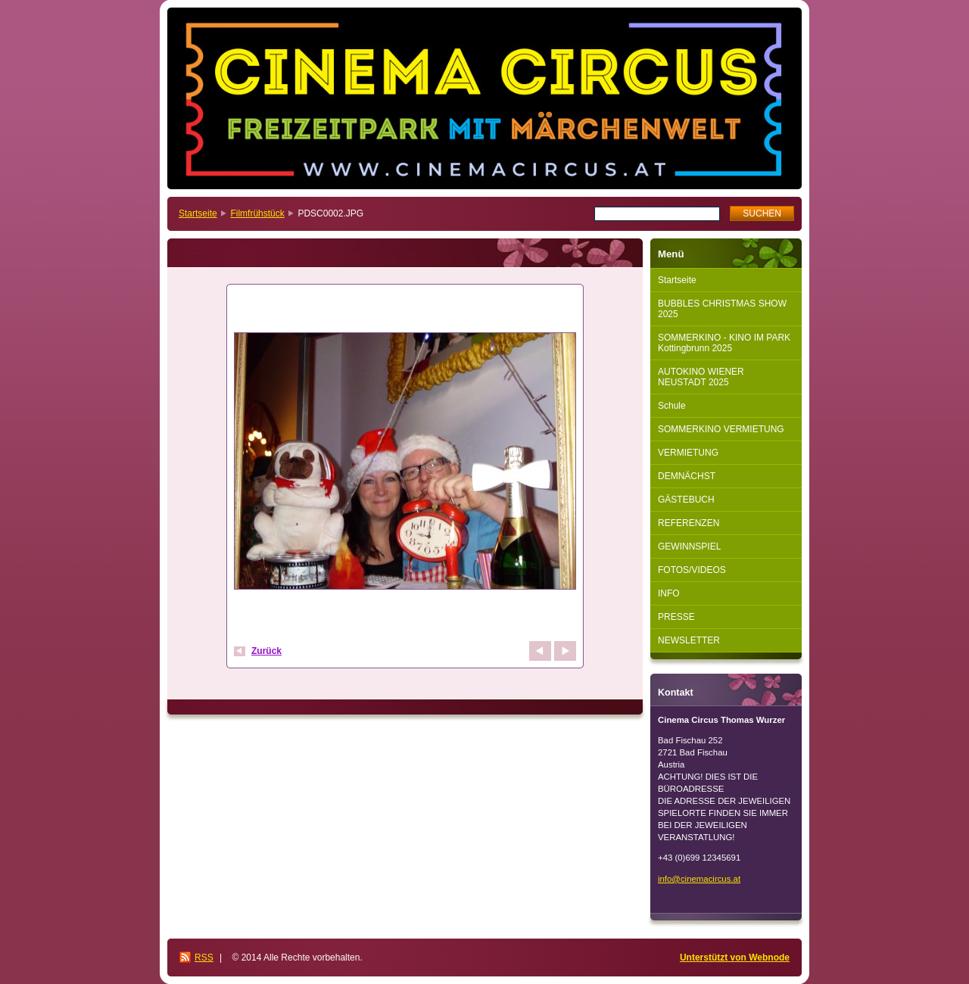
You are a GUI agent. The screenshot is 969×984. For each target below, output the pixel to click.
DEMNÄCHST (686, 476)
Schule (672, 405)
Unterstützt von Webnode (735, 957)
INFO (669, 593)
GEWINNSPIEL (689, 546)
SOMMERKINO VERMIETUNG (721, 429)
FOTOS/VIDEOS (692, 570)
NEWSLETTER (689, 640)
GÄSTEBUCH (686, 499)
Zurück (266, 651)
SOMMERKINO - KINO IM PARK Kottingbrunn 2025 (724, 342)
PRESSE (676, 617)
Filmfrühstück (257, 213)
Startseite (198, 213)
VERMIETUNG (688, 452)
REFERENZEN (688, 523)
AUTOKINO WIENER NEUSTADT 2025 (701, 377)
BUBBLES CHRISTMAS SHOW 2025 (722, 308)
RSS (204, 957)
